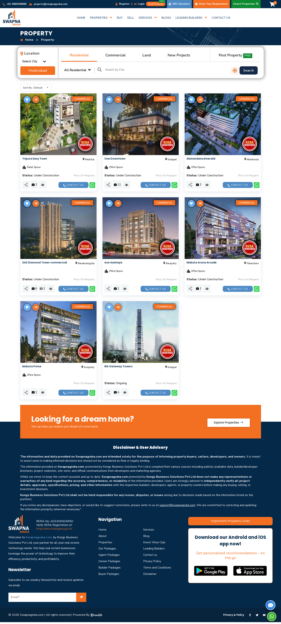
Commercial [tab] (115, 55)
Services (148, 530)
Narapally (170, 263)
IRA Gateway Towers (118, 366)
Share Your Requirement (211, 4)
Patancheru (251, 263)
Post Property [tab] (235, 55)
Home (102, 530)
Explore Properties (226, 421)
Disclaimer (150, 574)
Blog (146, 536)
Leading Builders (154, 548)
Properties (105, 542)
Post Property (156, 3)
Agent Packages (109, 555)
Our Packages (107, 548)
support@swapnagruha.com (177, 505)
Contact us (73, 185)
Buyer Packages (108, 574)
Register (122, 4)
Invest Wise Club (154, 542)
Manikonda (251, 159)
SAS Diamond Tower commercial (44, 262)
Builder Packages (109, 568)
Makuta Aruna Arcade (202, 262)
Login (139, 4)
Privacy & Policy (233, 615)
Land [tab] (146, 55)
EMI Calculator (179, 4)
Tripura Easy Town (34, 158)
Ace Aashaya (113, 262)
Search (248, 70)
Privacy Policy (152, 561)
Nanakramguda (84, 263)
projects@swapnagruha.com (48, 4)
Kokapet (170, 159)
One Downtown (114, 158)
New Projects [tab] (179, 55)
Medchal (88, 159)
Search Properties (246, 4)
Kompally (87, 367)
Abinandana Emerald (201, 158)
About (102, 536)
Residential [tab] (79, 55)
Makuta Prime (31, 366)
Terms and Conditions (157, 568)
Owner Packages (109, 561)
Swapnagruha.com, (39, 537)
